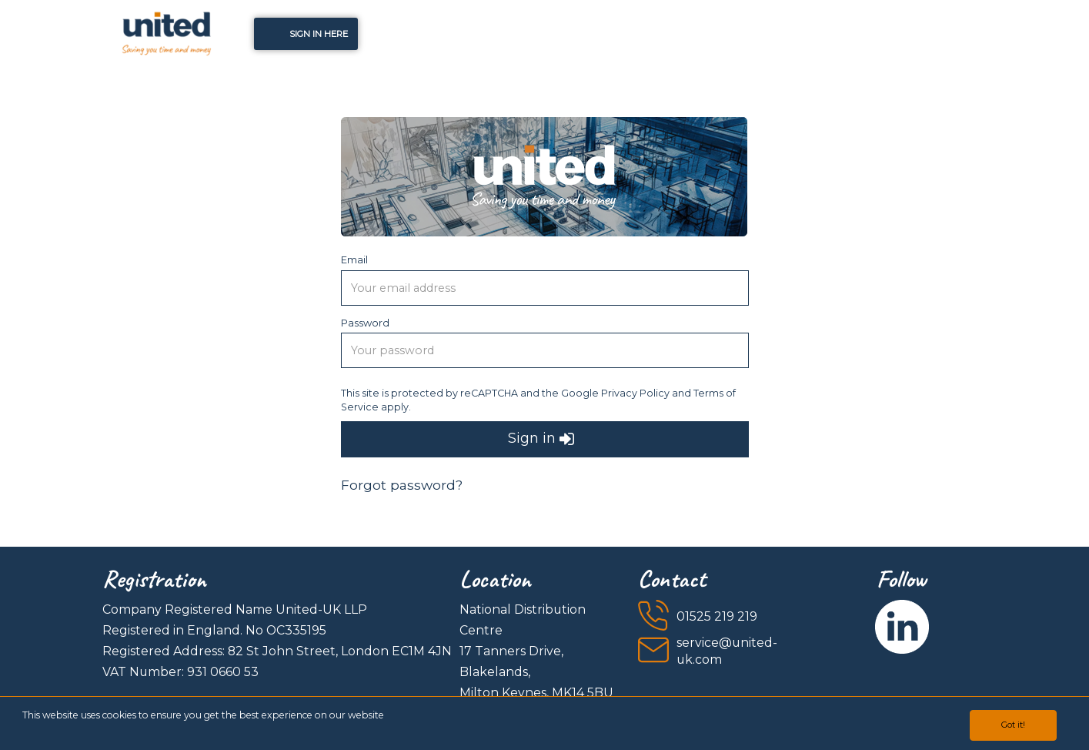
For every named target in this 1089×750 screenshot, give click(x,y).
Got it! (1013, 724)
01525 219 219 (716, 616)
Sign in (541, 439)
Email (354, 259)
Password (365, 322)
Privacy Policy (635, 393)
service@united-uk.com (726, 651)
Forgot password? (402, 485)
